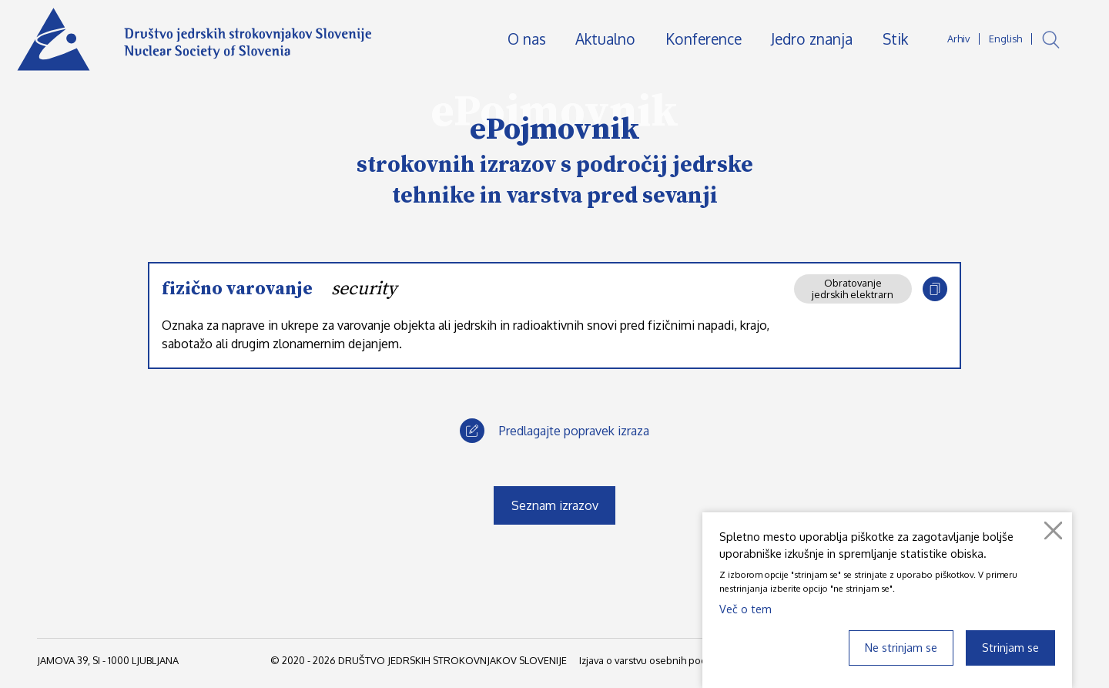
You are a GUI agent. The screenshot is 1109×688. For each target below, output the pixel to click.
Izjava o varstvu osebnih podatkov (655, 660)
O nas (527, 39)
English (1005, 38)
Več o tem (745, 609)
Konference (703, 39)
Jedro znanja (812, 39)
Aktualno (605, 39)
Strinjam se (1010, 647)
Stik (895, 39)
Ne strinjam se (901, 647)
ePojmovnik (555, 129)
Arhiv (958, 38)
